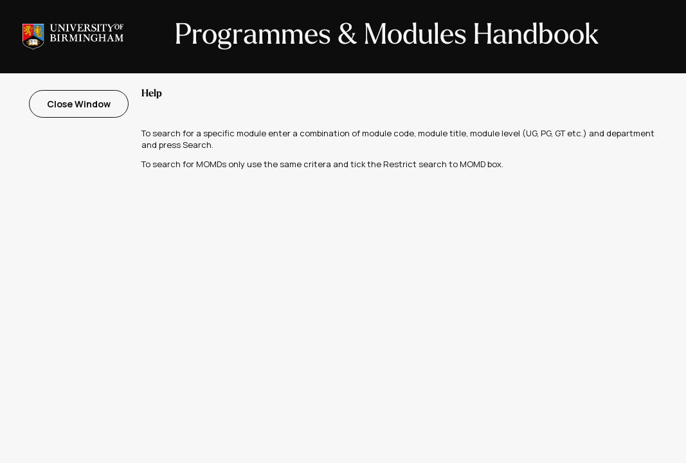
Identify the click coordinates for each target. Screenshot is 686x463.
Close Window (79, 104)
